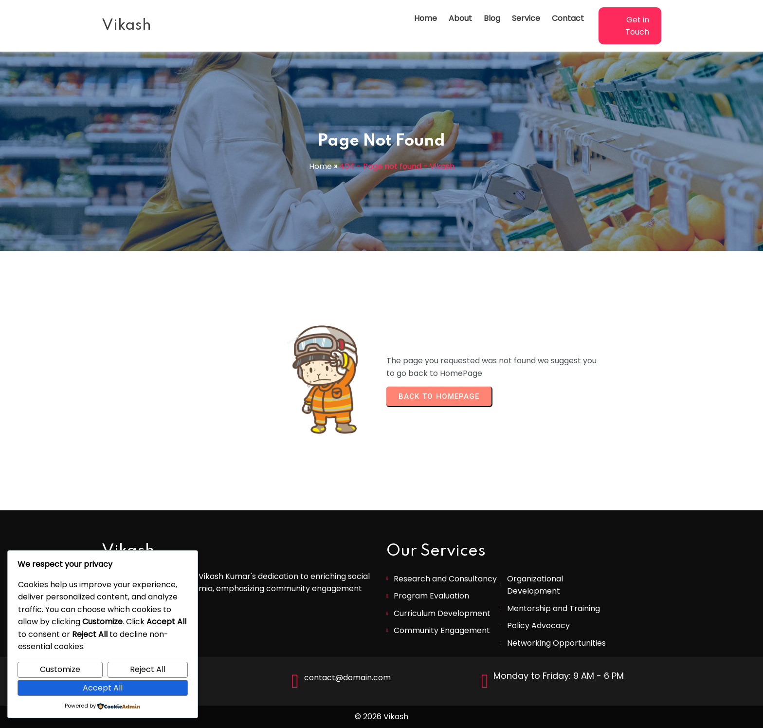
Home (320, 166)
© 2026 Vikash (381, 716)
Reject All (147, 669)
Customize (60, 669)
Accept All (103, 687)
